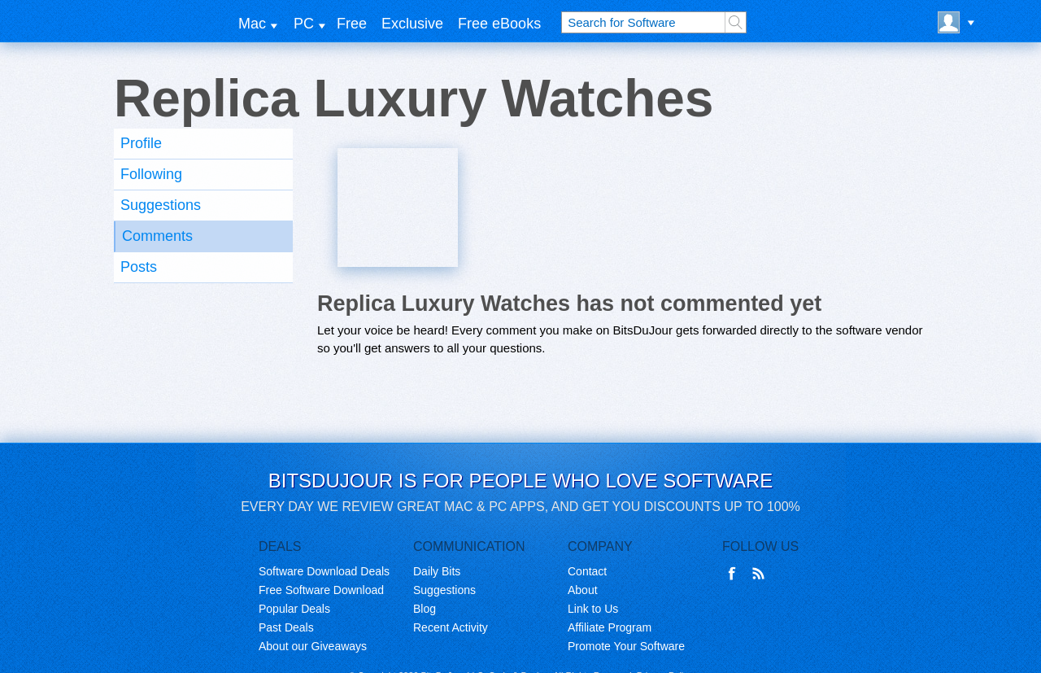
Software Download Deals (324, 571)
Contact (587, 571)
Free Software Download (321, 590)
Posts (138, 267)
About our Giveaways (313, 646)
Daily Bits (436, 571)
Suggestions (160, 205)
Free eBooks (499, 23)
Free (352, 23)
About (583, 590)
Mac (252, 23)
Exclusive (412, 23)
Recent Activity (450, 627)
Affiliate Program (609, 627)
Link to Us (593, 608)
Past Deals (286, 627)
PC (304, 23)
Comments (157, 236)
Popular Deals (294, 608)
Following (151, 174)
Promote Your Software (626, 646)
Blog (424, 608)
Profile (141, 143)
